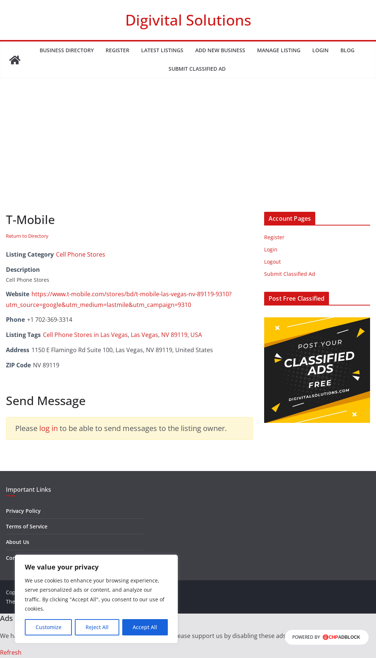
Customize (48, 627)
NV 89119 (174, 335)
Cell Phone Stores (80, 254)
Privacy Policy (23, 510)
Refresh (10, 652)
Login (320, 50)
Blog (347, 50)
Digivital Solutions (188, 20)
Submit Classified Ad (197, 68)
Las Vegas (144, 335)
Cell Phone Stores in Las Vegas (85, 335)
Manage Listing (278, 50)
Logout (272, 261)
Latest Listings (162, 50)
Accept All (145, 627)
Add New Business (220, 50)
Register (117, 50)
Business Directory (67, 50)
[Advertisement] (188, 156)
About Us (17, 541)
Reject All (97, 627)
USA (196, 335)
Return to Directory (27, 236)
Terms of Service (26, 526)
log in (48, 428)
